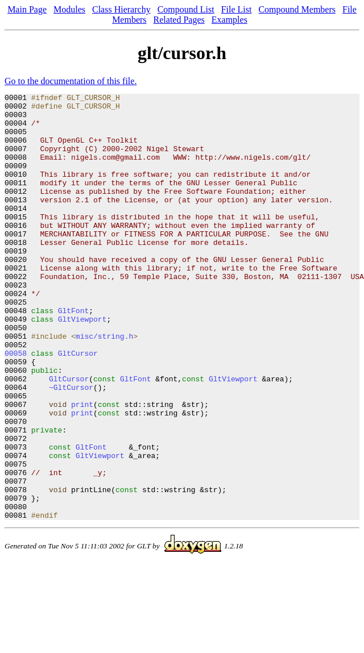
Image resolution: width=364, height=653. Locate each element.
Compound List (186, 9)
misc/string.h (104, 385)
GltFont (73, 355)
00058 (16, 406)
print (82, 467)
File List (236, 9)
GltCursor (78, 406)
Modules (69, 9)
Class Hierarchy (121, 9)
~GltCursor (71, 447)
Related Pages (179, 19)
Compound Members (297, 9)
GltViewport (82, 365)
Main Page (27, 9)
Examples (229, 19)
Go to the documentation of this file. (70, 81)
